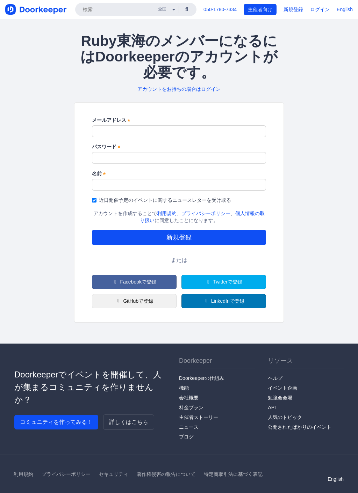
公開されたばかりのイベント (299, 427)
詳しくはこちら (128, 422)
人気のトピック (285, 417)
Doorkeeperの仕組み (201, 378)
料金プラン (191, 407)
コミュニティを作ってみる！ (56, 422)
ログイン (320, 9)
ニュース (189, 427)
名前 (99, 174)
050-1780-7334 (220, 9)
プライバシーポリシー (205, 213)
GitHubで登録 (134, 301)
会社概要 (189, 397)
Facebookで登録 (134, 282)
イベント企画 (282, 388)
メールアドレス (111, 120)
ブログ (186, 437)
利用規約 (167, 213)
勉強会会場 (280, 397)
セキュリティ (113, 474)
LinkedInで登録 (223, 301)
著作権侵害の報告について (166, 474)
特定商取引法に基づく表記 (233, 474)
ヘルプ (275, 378)
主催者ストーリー (198, 417)
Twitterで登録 (223, 282)
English (345, 9)
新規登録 (293, 9)
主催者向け (260, 9)
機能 (184, 388)
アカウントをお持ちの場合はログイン (179, 89)
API (272, 407)
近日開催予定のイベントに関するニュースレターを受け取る (161, 200)
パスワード (106, 147)
